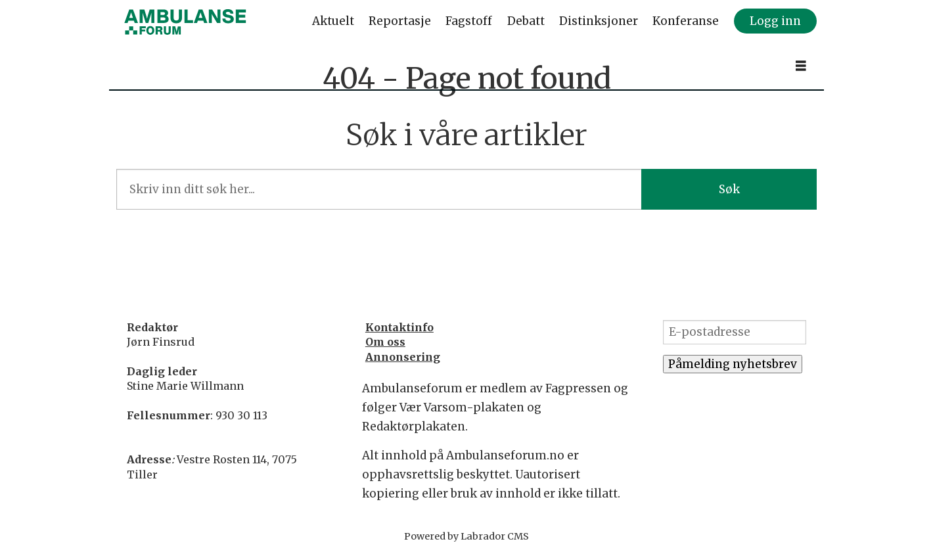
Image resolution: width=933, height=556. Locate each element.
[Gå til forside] (185, 21)
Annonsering (402, 356)
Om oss (385, 341)
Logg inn (775, 21)
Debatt (526, 21)
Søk (729, 189)
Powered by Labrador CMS (466, 536)
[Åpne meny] (801, 66)
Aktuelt (333, 21)
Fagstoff (468, 21)
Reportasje (400, 21)
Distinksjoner (598, 21)
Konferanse (685, 21)
